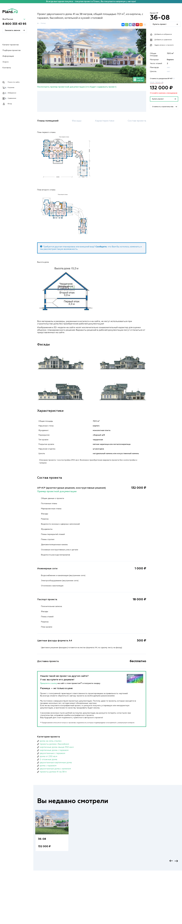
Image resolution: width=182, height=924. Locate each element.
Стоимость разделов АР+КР (162, 78)
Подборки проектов (12, 50)
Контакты (7, 68)
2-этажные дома (48, 760)
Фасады (76, 121)
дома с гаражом (48, 766)
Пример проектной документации (57, 491)
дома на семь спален (50, 741)
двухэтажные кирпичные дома (56, 763)
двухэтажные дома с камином (55, 769)
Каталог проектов (11, 45)
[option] (51, 833)
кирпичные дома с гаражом (54, 750)
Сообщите (101, 247)
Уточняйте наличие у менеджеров (163, 93)
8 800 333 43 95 (14, 23)
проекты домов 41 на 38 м (53, 772)
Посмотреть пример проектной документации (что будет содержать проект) (76, 87)
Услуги (5, 62)
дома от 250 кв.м (48, 756)
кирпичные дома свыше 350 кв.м (57, 747)
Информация (8, 56)
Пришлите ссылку (48, 683)
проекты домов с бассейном (54, 744)
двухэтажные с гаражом (52, 753)
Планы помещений (47, 121)
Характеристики (104, 121)
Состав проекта (137, 121)
